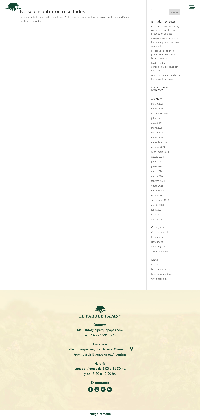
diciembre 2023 (159, 190)
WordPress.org (159, 278)
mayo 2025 (156, 127)
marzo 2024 (157, 175)
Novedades (157, 241)
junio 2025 (156, 122)
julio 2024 (156, 161)
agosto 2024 (157, 156)
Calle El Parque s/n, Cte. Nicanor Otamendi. (100, 349)
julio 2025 (156, 118)
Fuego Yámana (100, 414)
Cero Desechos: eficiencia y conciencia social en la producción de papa (165, 30)
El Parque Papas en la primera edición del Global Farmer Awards (165, 54)
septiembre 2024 (160, 151)
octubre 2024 (158, 147)
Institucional (157, 237)
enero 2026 (157, 108)
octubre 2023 (158, 195)
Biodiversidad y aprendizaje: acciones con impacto (164, 67)
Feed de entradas (160, 269)
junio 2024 (156, 166)
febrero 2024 (158, 180)
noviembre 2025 (159, 113)
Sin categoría (158, 246)
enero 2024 (157, 185)
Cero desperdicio (160, 232)
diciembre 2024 (159, 142)
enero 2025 (157, 137)
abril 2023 (156, 219)
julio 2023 (156, 209)
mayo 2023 (156, 214)
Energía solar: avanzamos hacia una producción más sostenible (165, 42)
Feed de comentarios (162, 273)
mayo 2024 (156, 171)
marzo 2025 (157, 132)
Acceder (155, 264)
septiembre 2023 (160, 200)
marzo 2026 (157, 103)
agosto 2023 (157, 204)
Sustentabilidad (159, 251)
